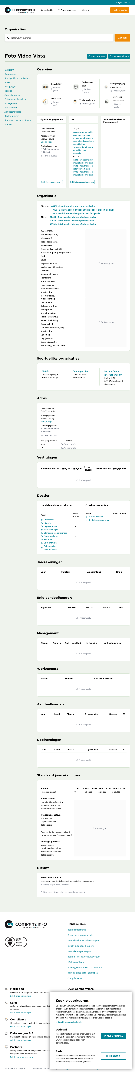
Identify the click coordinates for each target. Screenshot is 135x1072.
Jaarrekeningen (12, 94)
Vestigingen (10, 86)
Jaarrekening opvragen (79, 951)
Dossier (8, 90)
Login (119, 2)
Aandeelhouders (12, 111)
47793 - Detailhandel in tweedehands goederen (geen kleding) (83, 141)
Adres (7, 82)
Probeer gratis (120, 9)
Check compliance (119, 56)
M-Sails (45, 371)
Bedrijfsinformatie (77, 929)
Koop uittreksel (96, 56)
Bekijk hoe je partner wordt (22, 1057)
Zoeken (122, 37)
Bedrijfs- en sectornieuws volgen (84, 956)
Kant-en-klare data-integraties (83, 972)
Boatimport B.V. (81, 371)
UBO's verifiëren (76, 961)
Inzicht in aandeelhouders (81, 945)
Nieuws (8, 124)
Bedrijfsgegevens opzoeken (81, 935)
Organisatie (47, 10)
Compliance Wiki (76, 978)
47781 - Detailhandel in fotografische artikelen (83, 173)
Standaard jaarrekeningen (17, 120)
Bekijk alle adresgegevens (52, 182)
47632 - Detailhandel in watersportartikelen (83, 167)
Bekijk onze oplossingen (21, 996)
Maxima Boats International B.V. (113, 373)
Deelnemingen (11, 115)
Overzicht (9, 69)
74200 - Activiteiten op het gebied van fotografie (83, 150)
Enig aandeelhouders (15, 99)
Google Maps (46, 141)
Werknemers (10, 107)
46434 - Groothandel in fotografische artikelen (83, 161)
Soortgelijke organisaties (17, 78)
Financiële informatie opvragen (83, 940)
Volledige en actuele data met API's (85, 967)
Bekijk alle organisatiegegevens (84, 182)
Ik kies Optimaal (113, 1035)
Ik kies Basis (113, 1056)
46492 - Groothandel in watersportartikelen (83, 134)
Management (11, 103)
